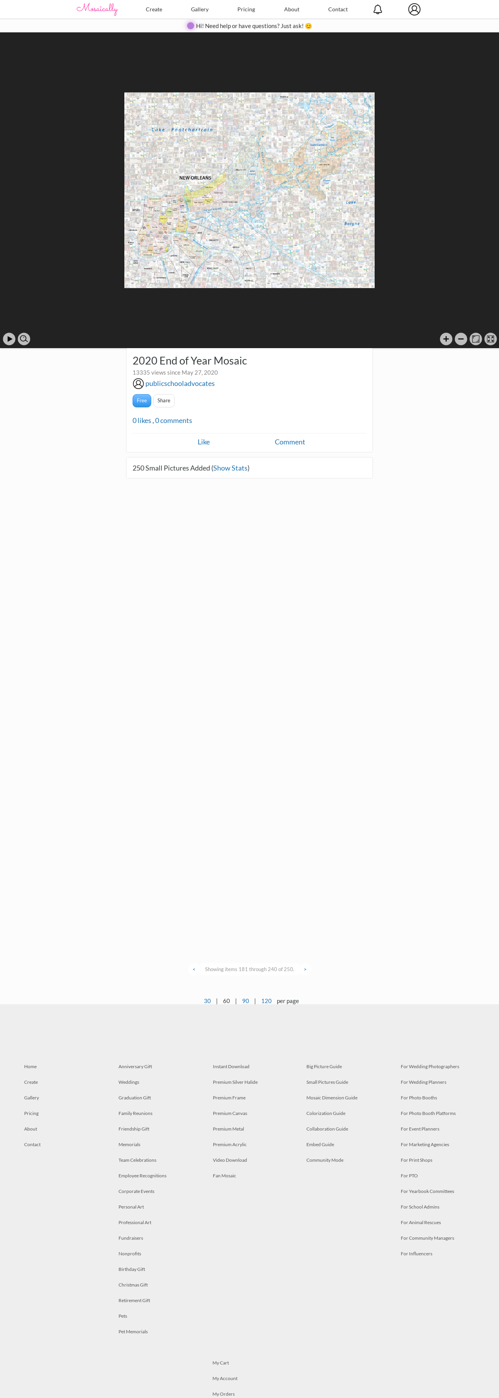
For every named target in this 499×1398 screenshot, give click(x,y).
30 (207, 1000)
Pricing (246, 9)
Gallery (200, 9)
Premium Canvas (230, 1113)
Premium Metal (228, 1129)
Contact (338, 9)
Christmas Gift (133, 1285)
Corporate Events (136, 1191)
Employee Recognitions (142, 1176)
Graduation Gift (135, 1098)
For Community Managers (427, 1238)
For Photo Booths (419, 1098)
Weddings (129, 1082)
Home (30, 1066)
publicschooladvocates (180, 383)
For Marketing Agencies (425, 1144)
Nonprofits (130, 1253)
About (291, 9)
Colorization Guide (325, 1113)
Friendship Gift (134, 1129)
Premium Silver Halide (235, 1082)
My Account (224, 1378)
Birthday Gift (132, 1269)
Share (163, 400)
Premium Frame (229, 1098)
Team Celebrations (137, 1160)
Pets (123, 1316)
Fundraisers (131, 1238)
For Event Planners (420, 1129)
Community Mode (324, 1160)
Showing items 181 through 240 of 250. (249, 969)
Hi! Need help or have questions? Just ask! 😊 (254, 25)
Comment (290, 441)
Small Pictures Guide (327, 1082)
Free (142, 400)
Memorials (129, 1144)
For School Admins (420, 1207)
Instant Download (231, 1066)
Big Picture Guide (324, 1066)
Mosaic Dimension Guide (331, 1098)
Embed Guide (320, 1144)
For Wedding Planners (423, 1082)
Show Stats (230, 468)
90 (245, 1000)
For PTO (409, 1176)
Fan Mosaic (224, 1176)
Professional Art (135, 1222)
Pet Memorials (133, 1331)
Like (204, 441)
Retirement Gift (134, 1300)
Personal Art (131, 1207)
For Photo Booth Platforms (428, 1113)
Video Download (230, 1160)
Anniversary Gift (135, 1066)
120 (266, 1000)
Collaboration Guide (327, 1129)
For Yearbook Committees (427, 1191)
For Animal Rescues (421, 1222)
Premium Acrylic (230, 1144)
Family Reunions (135, 1113)
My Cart (220, 1363)
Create (154, 9)
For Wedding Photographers (430, 1066)
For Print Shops (416, 1160)
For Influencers (416, 1253)
